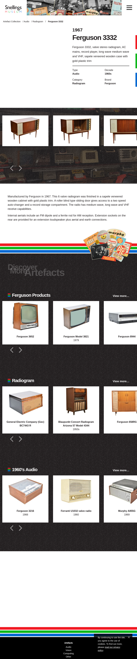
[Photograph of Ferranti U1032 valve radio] (76, 490)
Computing (68, 653)
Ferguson (110, 83)
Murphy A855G (126, 511)
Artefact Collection (12, 21)
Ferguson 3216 (25, 511)
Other (68, 656)
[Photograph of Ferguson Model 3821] (76, 316)
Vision (68, 650)
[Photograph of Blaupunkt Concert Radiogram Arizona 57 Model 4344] (76, 401)
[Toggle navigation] (129, 7)
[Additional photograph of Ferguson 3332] (25, 130)
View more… (121, 295)
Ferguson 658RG (127, 422)
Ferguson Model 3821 (76, 336)
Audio (26, 21)
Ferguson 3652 (25, 336)
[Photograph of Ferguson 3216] (25, 490)
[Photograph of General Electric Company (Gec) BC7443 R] (25, 401)
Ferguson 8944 (127, 336)
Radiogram (38, 21)
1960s (108, 73)
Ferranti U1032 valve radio (76, 511)
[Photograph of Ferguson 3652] (25, 316)
